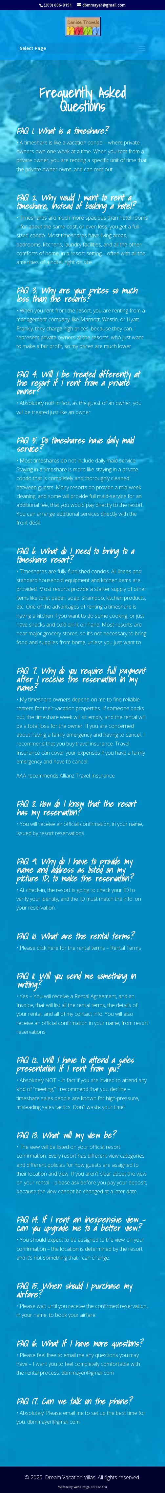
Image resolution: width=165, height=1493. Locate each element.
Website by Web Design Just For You (82, 1487)
